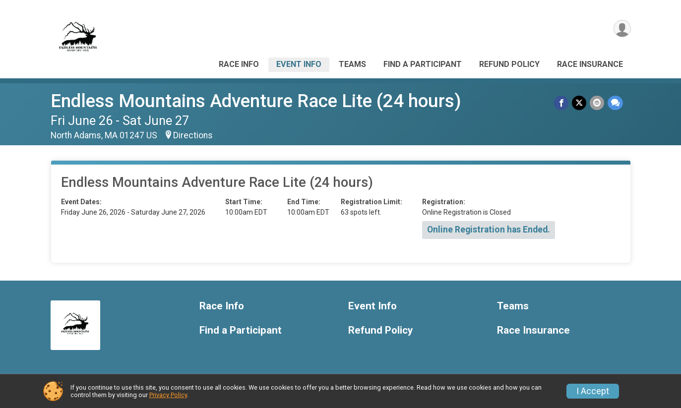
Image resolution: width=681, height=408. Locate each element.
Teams (352, 64)
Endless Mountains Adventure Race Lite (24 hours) (256, 101)
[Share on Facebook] (563, 103)
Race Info (239, 64)
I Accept (592, 391)
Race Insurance (590, 64)
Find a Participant (422, 64)
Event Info (298, 64)
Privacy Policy (168, 395)
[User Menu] (622, 29)
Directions (193, 135)
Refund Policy (509, 64)
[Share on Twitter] (580, 103)
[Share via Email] (597, 103)
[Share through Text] (615, 103)
